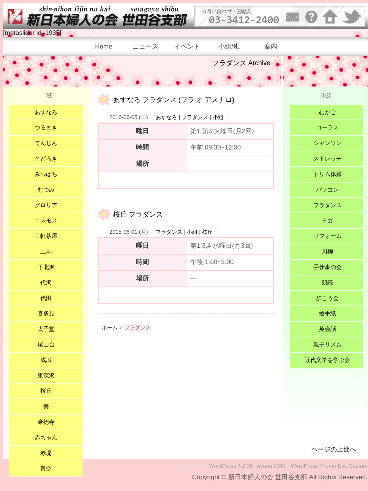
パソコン (327, 189)
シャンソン (327, 143)
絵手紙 (327, 313)
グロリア (46, 205)
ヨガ (327, 220)
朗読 (327, 282)
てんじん (46, 143)
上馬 (46, 251)
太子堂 (46, 329)
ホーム (110, 327)
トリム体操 (327, 174)
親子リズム (327, 344)
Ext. (342, 466)
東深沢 (46, 375)
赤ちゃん (46, 437)
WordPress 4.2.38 (231, 466)
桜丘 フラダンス (138, 214)
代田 (46, 298)
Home (103, 46)
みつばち (46, 174)
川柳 (327, 251)
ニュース (145, 46)
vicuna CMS (271, 466)
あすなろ (166, 117)
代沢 (46, 282)
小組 (218, 117)
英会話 (327, 329)
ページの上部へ (333, 449)
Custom (358, 466)
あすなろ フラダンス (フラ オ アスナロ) (173, 100)
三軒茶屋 (46, 236)
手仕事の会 (327, 267)
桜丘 (207, 232)
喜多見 (46, 313)
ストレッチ (327, 158)
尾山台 (46, 344)
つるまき (46, 127)
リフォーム (327, 236)
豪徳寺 (46, 422)
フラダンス (195, 117)
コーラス (327, 127)
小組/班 (229, 46)
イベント (187, 46)
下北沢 (46, 267)
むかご (327, 112)
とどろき (46, 158)
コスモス (46, 220)
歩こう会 (327, 298)
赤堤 (46, 453)
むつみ (46, 189)
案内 (270, 46)
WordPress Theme (313, 466)
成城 (46, 360)
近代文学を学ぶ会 (327, 360)
